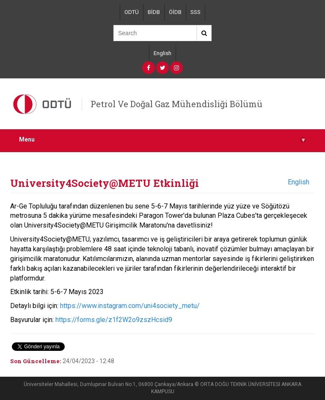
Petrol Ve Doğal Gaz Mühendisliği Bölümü (176, 103)
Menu (162, 139)
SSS (195, 12)
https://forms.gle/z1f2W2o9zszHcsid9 (113, 320)
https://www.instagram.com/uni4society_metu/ (130, 306)
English (162, 53)
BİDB (154, 12)
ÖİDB (175, 12)
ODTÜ (131, 12)
